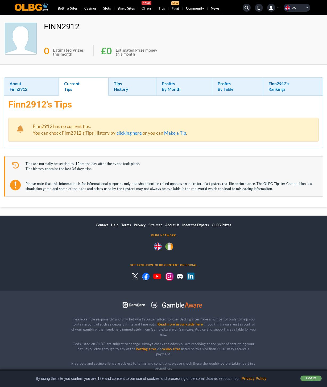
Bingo (126, 8)
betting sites (146, 349)
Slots (107, 8)
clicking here (129, 133)
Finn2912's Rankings (278, 86)
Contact (102, 225)
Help (114, 225)
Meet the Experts (195, 225)
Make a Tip (175, 133)
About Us (172, 225)
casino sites (171, 349)
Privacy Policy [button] (254, 378)
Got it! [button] (311, 378)
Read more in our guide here (180, 324)
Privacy (140, 225)
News (215, 8)
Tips (161, 8)
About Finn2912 (18, 86)
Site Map (155, 225)
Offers (147, 6)
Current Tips (72, 86)
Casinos (90, 8)
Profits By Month (171, 86)
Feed (175, 6)
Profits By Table (226, 86)
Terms (126, 225)
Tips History (121, 86)
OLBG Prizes (221, 225)
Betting (68, 8)
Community (195, 8)
